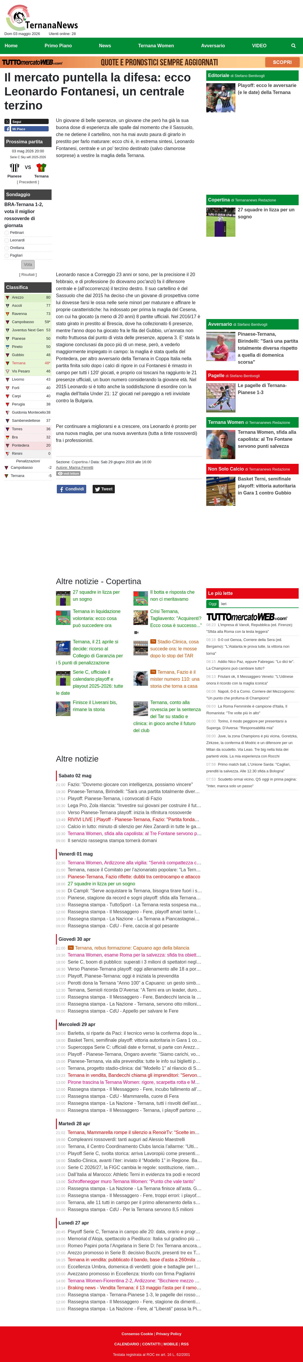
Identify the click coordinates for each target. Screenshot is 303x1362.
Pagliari (16, 255)
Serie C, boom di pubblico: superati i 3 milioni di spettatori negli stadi (138, 961)
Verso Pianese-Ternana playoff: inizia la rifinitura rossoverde (130, 812)
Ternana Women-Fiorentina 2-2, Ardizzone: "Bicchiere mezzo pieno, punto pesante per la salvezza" (170, 1280)
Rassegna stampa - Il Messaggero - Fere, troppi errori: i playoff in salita (141, 1195)
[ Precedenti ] (28, 182)
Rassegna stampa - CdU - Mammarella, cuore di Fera (123, 1096)
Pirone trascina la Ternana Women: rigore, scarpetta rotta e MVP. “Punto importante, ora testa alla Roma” (176, 1082)
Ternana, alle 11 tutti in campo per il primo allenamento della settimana (141, 1202)
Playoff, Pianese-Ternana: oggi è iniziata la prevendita (123, 975)
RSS (185, 1344)
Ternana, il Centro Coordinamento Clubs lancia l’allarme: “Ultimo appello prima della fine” (159, 1146)
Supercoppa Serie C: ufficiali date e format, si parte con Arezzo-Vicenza (142, 1047)
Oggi (212, 604)
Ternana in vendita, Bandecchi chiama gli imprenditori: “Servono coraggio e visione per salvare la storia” (175, 1075)
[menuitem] (293, 45)
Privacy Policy (169, 1334)
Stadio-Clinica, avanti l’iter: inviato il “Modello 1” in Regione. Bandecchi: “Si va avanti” (155, 1160)
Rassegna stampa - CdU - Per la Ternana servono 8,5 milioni (130, 1209)
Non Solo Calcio (226, 468)
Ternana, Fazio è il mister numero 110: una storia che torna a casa (175, 679)
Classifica (17, 287)
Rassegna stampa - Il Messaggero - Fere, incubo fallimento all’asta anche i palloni (152, 1089)
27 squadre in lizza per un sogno (101, 883)
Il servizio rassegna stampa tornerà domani (112, 840)
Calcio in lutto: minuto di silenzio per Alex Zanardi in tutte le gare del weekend (148, 826)
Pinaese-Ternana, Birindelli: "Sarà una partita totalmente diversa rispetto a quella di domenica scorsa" (172, 791)
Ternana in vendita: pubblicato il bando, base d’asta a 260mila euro (137, 1259)
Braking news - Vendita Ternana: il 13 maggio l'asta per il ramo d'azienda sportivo (151, 1287)
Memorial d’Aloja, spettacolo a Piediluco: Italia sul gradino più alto (135, 1238)
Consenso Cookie (137, 1334)
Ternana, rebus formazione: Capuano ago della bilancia (128, 947)
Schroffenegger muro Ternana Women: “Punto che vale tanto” (131, 1181)
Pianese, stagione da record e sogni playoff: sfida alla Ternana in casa (140, 897)
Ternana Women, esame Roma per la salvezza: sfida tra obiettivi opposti (142, 954)
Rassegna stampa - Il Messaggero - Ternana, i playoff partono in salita (140, 1110)
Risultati (28, 274)
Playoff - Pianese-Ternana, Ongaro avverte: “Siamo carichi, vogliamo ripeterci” (148, 1054)
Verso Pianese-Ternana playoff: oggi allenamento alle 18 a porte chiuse (141, 968)
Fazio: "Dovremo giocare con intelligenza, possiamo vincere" (130, 784)
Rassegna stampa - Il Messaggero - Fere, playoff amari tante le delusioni (143, 911)
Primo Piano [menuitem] (58, 45)
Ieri (223, 604)
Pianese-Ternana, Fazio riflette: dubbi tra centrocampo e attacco (134, 876)
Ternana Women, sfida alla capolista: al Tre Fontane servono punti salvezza (146, 833)
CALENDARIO (126, 1344)
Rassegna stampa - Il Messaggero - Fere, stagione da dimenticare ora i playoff (149, 1301)
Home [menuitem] (11, 45)
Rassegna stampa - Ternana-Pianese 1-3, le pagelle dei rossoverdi (137, 1294)
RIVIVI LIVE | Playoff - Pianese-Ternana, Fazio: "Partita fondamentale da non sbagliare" (158, 819)
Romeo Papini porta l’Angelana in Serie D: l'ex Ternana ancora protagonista (146, 1245)
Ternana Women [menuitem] (156, 45)
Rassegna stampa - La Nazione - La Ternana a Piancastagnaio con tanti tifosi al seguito (158, 918)
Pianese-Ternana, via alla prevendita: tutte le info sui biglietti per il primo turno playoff (155, 1061)
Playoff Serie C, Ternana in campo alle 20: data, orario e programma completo (148, 1231)
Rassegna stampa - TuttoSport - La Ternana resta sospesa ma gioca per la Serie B (153, 904)
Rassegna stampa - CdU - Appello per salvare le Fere (123, 1011)
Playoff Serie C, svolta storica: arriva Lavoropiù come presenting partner (142, 1153)
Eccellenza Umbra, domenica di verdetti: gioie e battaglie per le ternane (141, 1266)
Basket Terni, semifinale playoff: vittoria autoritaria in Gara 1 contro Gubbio (144, 1040)
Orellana (17, 247)
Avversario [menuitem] (213, 45)
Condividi (71, 489)
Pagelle (216, 375)
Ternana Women (226, 422)
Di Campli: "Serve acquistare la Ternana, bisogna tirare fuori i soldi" (137, 890)
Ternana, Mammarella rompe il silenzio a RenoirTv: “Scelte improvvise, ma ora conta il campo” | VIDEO (174, 1132)
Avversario (220, 324)
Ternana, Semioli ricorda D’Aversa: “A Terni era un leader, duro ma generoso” (147, 989)
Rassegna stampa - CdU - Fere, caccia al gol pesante (123, 925)
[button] (28, 264)
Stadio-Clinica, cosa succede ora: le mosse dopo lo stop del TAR (174, 648)
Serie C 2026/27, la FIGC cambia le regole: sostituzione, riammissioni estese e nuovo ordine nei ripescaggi (178, 1167)
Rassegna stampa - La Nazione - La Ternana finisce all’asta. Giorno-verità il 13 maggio (157, 1188)
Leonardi (17, 240)
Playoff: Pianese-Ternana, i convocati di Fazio (115, 798)
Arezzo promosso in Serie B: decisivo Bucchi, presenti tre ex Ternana (139, 1252)
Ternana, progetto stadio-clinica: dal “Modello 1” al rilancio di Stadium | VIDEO (148, 1068)
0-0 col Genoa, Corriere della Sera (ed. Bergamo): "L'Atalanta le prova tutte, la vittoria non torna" (247, 646)
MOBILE (170, 1344)
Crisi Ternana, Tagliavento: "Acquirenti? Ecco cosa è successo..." (176, 618)
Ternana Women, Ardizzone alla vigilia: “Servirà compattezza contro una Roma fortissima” (160, 862)
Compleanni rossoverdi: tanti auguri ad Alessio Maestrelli (126, 1139)
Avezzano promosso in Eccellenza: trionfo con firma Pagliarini (131, 1273)
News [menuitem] (105, 45)
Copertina (79, 462)
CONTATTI (151, 1344)
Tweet (104, 489)
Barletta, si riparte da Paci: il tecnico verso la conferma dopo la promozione (145, 1033)
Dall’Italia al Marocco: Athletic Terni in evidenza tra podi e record (134, 1174)
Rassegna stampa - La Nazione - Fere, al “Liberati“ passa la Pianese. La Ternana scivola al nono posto (174, 1308)
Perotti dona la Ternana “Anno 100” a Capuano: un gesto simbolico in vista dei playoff (156, 982)
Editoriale (218, 75)
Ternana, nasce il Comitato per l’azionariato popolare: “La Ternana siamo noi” (147, 869)
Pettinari (17, 232)
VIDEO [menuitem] (259, 45)
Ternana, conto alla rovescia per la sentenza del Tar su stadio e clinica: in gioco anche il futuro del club (167, 716)
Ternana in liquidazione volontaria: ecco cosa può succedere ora (97, 618)
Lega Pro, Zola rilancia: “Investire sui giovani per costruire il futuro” (136, 805)
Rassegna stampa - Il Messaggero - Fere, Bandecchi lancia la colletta (140, 996)
